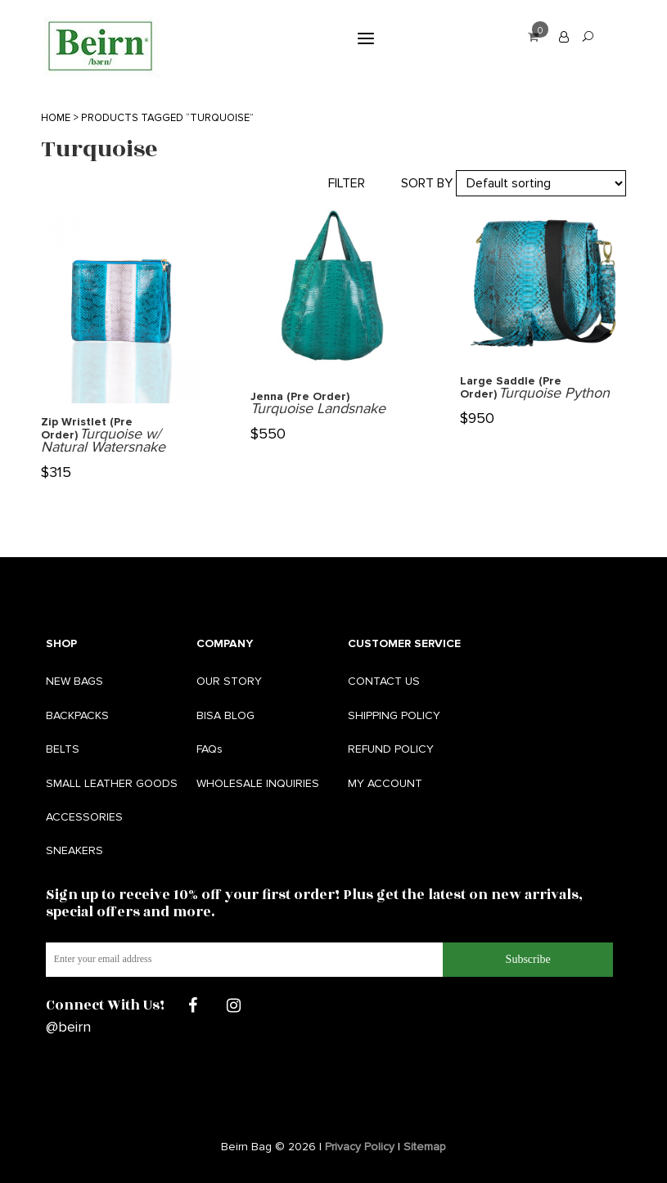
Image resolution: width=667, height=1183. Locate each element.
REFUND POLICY (391, 749)
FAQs (209, 749)
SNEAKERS (74, 850)
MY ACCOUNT (385, 783)
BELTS (62, 749)
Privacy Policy (359, 1147)
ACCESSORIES (84, 817)
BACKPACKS (77, 715)
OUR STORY (229, 681)
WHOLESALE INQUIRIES (257, 783)
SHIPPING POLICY (394, 715)
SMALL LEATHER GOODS (112, 783)
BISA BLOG (225, 715)
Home (55, 117)
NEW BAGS (74, 681)
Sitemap (424, 1147)
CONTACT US (384, 681)
